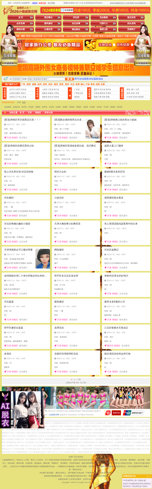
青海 (104, 97)
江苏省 (50, 89)
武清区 (92, 107)
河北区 (51, 107)
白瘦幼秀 (48, 29)
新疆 (108, 97)
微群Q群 (104, 29)
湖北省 (50, 97)
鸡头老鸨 (131, 23)
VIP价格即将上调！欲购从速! (134, 480)
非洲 (137, 93)
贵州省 (108, 89)
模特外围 (20, 29)
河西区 (38, 107)
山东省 (23, 97)
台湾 (137, 89)
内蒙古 (17, 93)
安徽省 (50, 93)
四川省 (102, 89)
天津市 (17, 89)
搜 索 (69, 79)
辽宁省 (17, 97)
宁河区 (106, 107)
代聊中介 (104, 23)
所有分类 (48, 112)
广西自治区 (78, 93)
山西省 (12, 93)
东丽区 (65, 107)
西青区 (72, 107)
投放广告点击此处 (76, 457)
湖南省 (44, 97)
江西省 (56, 93)
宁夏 (100, 97)
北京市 (12, 89)
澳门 (133, 89)
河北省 (23, 89)
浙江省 (56, 89)
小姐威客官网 (53, 415)
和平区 (24, 107)
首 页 (20, 17)
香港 (128, 89)
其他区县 (16, 107)
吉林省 (12, 97)
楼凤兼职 (48, 23)
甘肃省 (108, 93)
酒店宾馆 (131, 17)
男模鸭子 (131, 29)
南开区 (44, 107)
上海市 (44, 89)
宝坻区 (99, 107)
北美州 (135, 97)
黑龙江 (23, 93)
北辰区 (85, 107)
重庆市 (96, 89)
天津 (19, 102)
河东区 (31, 107)
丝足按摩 (76, 23)
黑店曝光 (48, 17)
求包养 (76, 17)
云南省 (96, 93)
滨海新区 (7, 107)
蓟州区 (119, 107)
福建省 (44, 93)
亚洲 (128, 93)
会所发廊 (20, 23)
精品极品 (76, 29)
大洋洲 (129, 97)
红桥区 (58, 107)
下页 (79, 379)
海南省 (77, 97)
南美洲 (141, 97)
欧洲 (133, 93)
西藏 (96, 97)
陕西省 (102, 93)
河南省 (56, 97)
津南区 (78, 107)
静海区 (113, 107)
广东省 (77, 89)
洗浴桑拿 (104, 17)
